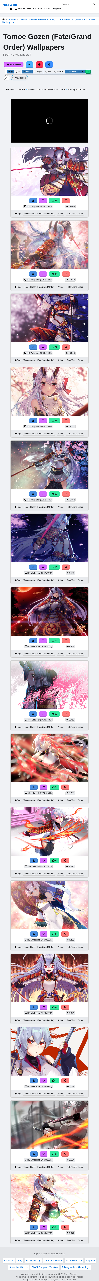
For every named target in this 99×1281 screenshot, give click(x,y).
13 (54, 714)
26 (54, 420)
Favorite (14, 64)
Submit (20, 8)
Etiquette (90, 1260)
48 (54, 200)
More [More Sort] (58, 72)
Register (56, 8)
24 (54, 347)
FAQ (20, 1260)
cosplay (41, 89)
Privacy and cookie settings (75, 1267)
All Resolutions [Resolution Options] (75, 72)
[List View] (17, 71)
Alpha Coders (10, 5)
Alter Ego (71, 89)
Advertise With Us (19, 1267)
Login (47, 8)
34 (54, 274)
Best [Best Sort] (48, 72)
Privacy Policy (33, 1260)
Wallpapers (19, 78)
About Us (8, 1260)
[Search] (94, 4)
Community (34, 8)
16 (54, 567)
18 (54, 494)
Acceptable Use (74, 1260)
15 (54, 640)
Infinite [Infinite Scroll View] (27, 72)
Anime (12, 19)
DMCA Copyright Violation (45, 1267)
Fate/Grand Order (56, 89)
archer (22, 89)
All (6, 78)
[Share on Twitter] (29, 64)
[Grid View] (10, 71)
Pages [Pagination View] (38, 72)
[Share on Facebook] (49, 64)
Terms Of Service (53, 1260)
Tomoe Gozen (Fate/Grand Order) (37, 19)
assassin (31, 89)
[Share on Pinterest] (39, 64)
